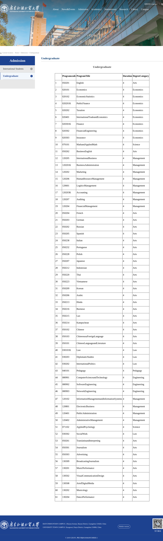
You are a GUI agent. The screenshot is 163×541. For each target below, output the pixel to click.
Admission (83, 9)
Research (123, 9)
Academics (96, 9)
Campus (145, 9)
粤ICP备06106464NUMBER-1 (87, 538)
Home (17, 53)
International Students (13, 68)
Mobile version (124, 526)
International (110, 9)
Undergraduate (34, 53)
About (56, 9)
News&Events (68, 9)
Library (134, 9)
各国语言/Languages (150, 4)
